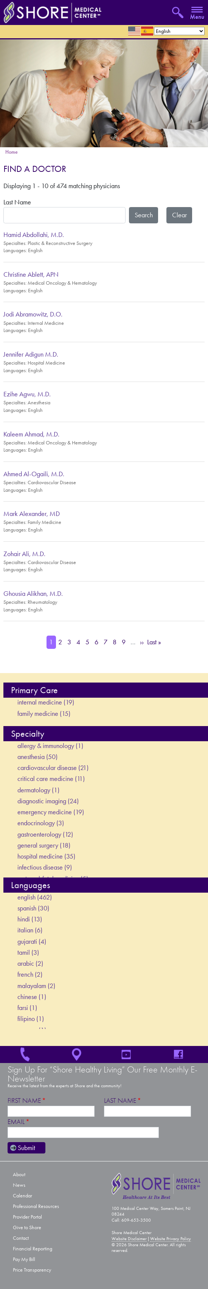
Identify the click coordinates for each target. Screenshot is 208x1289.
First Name (24, 1101)
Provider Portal (27, 1217)
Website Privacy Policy (170, 1238)
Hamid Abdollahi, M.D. (33, 235)
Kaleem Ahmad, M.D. (31, 434)
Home (11, 152)
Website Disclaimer (129, 1238)
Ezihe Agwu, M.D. (27, 394)
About (19, 1174)
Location (78, 1054)
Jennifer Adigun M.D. (30, 354)
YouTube (129, 1054)
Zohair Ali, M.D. (24, 554)
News (19, 1185)
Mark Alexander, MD (31, 514)
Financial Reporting (32, 1248)
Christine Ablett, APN (31, 274)
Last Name (17, 202)
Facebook (182, 1054)
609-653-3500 (26, 1054)
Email (16, 1122)
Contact (21, 1238)
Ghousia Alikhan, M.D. (33, 593)
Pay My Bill (24, 1259)
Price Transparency (32, 1270)
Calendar (22, 1195)
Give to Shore (27, 1227)
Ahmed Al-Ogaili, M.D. (33, 474)
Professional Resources (36, 1206)
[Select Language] (179, 31)
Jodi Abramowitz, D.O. (32, 314)
